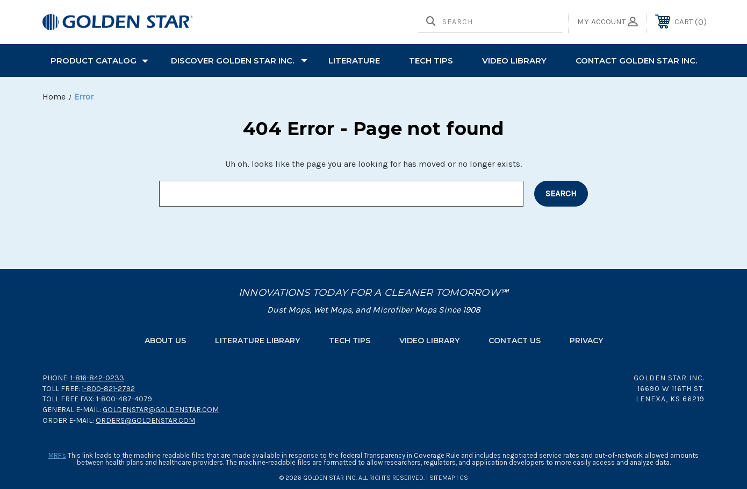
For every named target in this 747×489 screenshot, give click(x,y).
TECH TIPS (431, 60)
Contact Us (515, 340)
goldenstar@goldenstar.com (161, 409)
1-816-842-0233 (97, 377)
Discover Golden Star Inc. (239, 60)
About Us (165, 340)
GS (463, 477)
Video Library (514, 60)
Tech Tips (349, 340)
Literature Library (257, 340)
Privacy (586, 340)
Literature (354, 60)
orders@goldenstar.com (145, 420)
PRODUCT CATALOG (99, 60)
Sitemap (442, 477)
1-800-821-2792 (108, 388)
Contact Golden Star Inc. (636, 60)
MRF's (57, 455)
